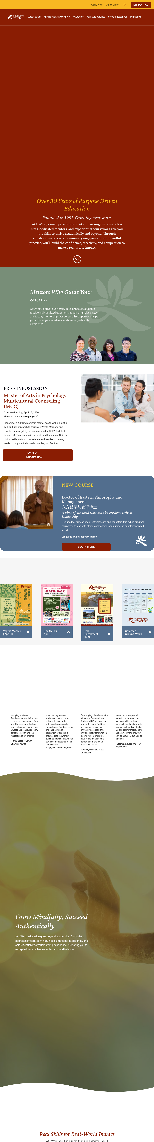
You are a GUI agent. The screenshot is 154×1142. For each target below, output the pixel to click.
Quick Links (112, 5)
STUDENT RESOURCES (117, 17)
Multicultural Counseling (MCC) (32, 402)
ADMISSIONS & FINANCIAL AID (57, 17)
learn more (77, 545)
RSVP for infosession (34, 454)
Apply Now (97, 5)
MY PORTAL (140, 4)
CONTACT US (135, 17)
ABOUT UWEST (34, 17)
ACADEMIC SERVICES (96, 17)
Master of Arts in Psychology (35, 394)
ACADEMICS (78, 17)
